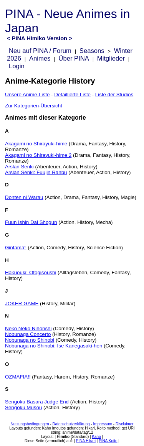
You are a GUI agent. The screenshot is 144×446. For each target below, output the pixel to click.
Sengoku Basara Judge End (37, 402)
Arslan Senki (19, 167)
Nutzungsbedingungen (29, 424)
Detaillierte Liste (72, 94)
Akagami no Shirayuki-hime (36, 143)
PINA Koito (108, 441)
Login (17, 66)
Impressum (102, 424)
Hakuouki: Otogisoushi (30, 272)
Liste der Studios (114, 94)
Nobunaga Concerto (28, 334)
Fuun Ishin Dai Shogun (31, 222)
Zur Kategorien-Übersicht (33, 106)
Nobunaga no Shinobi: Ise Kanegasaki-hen (53, 346)
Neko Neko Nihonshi (28, 328)
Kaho (96, 436)
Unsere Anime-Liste (27, 94)
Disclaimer (125, 424)
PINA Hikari (86, 441)
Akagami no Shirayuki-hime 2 (38, 155)
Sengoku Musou (23, 407)
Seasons (91, 50)
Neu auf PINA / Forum (40, 50)
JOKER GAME (21, 303)
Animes (40, 58)
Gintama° (15, 247)
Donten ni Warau (24, 197)
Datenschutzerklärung (70, 424)
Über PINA (73, 58)
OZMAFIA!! (18, 377)
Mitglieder (111, 58)
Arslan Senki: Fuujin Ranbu (36, 172)
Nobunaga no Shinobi (29, 340)
